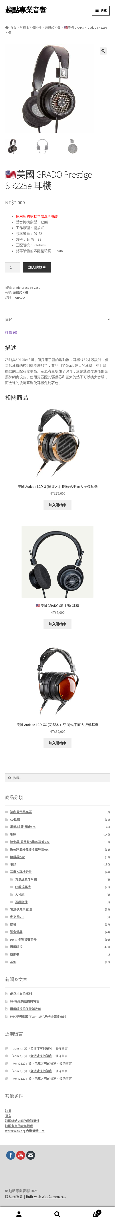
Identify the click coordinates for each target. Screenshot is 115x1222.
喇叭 (13, 834)
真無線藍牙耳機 (26, 879)
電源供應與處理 (21, 909)
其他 (13, 962)
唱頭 (13, 864)
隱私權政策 (14, 1196)
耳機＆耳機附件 (31, 27)
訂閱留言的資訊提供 (19, 1126)
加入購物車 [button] (57, 505)
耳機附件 (21, 902)
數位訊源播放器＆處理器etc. (30, 849)
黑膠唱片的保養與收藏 (25, 1009)
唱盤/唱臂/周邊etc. (23, 827)
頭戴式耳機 (52, 27)
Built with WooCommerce (45, 1196)
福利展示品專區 (21, 812)
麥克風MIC (17, 917)
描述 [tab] (8, 319)
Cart (89, 1211)
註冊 (8, 1111)
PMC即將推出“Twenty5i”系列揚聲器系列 (38, 1016)
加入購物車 (37, 267)
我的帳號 (19, 1214)
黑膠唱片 (16, 947)
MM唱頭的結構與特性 (24, 1001)
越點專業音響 (25, 10)
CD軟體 (15, 820)
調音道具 (16, 932)
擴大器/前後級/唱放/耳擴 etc (30, 842)
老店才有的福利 (21, 994)
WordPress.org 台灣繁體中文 (25, 1131)
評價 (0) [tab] (11, 332)
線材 (13, 924)
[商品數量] (12, 267)
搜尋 (57, 1214)
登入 (8, 1116)
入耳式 (19, 894)
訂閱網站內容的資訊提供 (22, 1121)
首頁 (13, 27)
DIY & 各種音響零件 (23, 940)
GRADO (20, 298)
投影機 (14, 954)
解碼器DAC (17, 857)
